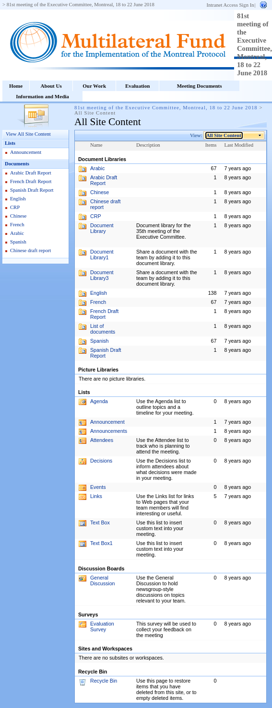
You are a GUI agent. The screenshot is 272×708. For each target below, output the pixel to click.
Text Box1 (101, 543)
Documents (17, 163)
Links (96, 496)
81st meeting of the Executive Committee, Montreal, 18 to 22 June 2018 (80, 4)
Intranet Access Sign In (230, 5)
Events (98, 487)
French (17, 224)
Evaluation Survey (102, 626)
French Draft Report (30, 181)
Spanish (18, 241)
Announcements (108, 431)
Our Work (94, 86)
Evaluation (137, 86)
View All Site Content (28, 134)
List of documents (102, 329)
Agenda (99, 401)
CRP (15, 207)
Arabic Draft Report (30, 172)
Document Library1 (102, 254)
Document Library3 (102, 275)
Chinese (18, 216)
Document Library (102, 228)
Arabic (17, 233)
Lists (10, 143)
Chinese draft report (30, 250)
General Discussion (102, 580)
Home (16, 86)
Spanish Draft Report (32, 190)
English (18, 198)
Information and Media (42, 96)
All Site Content (224, 135)
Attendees (101, 440)
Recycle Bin (103, 681)
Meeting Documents (199, 86)
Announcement (25, 152)
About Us (50, 86)
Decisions (101, 461)
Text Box (100, 522)
